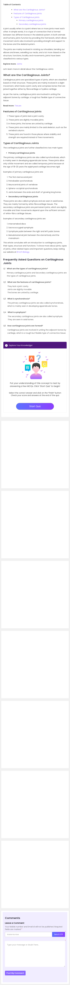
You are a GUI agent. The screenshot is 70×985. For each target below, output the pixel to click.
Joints (19, 64)
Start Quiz (35, 406)
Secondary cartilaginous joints (32, 24)
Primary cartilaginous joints (31, 20)
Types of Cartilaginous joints (26, 17)
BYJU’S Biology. (23, 252)
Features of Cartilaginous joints (28, 13)
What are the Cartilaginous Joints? (29, 9)
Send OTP (58, 934)
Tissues (18, 105)
